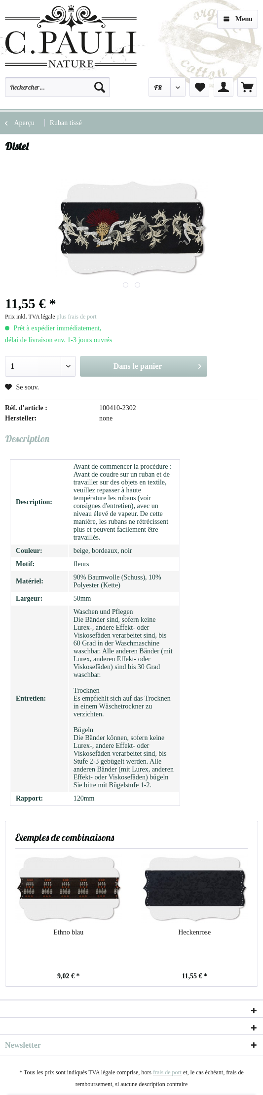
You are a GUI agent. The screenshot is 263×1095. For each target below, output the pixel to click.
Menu (238, 17)
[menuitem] (57, 91)
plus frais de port (77, 316)
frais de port (167, 1072)
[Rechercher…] (57, 87)
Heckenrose (194, 932)
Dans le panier (157, 364)
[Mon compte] (223, 87)
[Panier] (247, 87)
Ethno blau (68, 932)
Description (27, 438)
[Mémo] (199, 87)
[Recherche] (99, 87)
